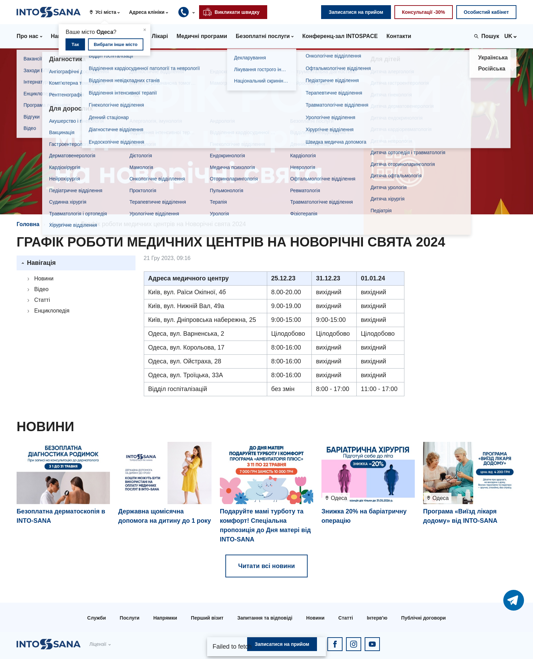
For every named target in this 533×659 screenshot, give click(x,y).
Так (75, 44)
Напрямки (165, 618)
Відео (41, 289)
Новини (60, 224)
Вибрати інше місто (115, 44)
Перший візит (207, 618)
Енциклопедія (51, 311)
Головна (28, 224)
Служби (96, 618)
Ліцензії (97, 644)
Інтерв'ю (377, 618)
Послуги (129, 618)
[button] (107, 12)
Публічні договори (423, 618)
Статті (42, 300)
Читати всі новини (266, 566)
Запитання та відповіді (264, 618)
